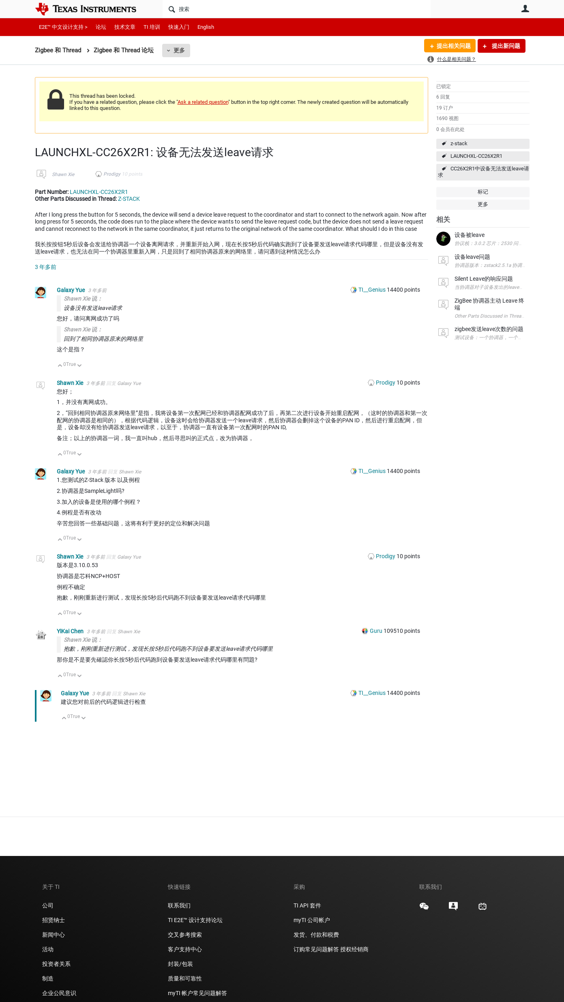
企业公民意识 (59, 993)
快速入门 (178, 27)
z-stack (458, 143)
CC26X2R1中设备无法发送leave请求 (483, 172)
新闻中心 (53, 934)
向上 (60, 366)
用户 (525, 8)
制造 (48, 978)
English (205, 27)
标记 (483, 192)
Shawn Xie (63, 174)
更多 (179, 50)
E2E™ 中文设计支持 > (63, 27)
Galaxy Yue (71, 290)
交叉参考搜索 (185, 934)
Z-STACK (129, 199)
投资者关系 (56, 964)
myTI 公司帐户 (312, 920)
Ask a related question (203, 102)
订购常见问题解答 (316, 949)
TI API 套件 (307, 905)
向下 (79, 366)
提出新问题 (505, 46)
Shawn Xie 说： (83, 298)
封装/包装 (180, 964)
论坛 (101, 27)
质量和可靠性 (185, 978)
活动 (48, 949)
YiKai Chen (71, 631)
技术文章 (124, 27)
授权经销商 (354, 949)
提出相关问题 (454, 46)
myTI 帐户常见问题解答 (197, 993)
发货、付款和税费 (316, 934)
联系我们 (179, 905)
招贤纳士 (53, 920)
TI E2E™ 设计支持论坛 (195, 920)
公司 (48, 905)
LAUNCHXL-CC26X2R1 (476, 156)
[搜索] (297, 9)
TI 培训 (152, 27)
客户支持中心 (185, 949)
